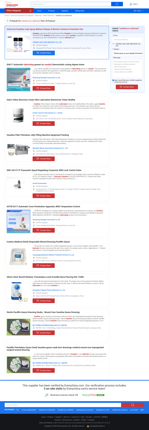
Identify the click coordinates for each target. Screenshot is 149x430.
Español (76, 420)
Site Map (89, 417)
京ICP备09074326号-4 (96, 426)
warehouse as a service (85, 410)
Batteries (38, 15)
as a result (135, 410)
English (137, 11)
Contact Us (75, 417)
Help (82, 417)
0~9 (108, 423)
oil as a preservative (29, 410)
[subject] (127, 53)
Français (57, 420)
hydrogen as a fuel (103, 410)
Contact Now (44, 53)
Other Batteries (48, 15)
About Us (66, 417)
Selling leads (79, 11)
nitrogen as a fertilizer (66, 410)
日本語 (83, 420)
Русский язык (67, 420)
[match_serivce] (113, 80)
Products (51, 11)
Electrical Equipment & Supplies (22, 15)
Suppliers (65, 11)
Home (39, 11)
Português (91, 420)
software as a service (120, 410)
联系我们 (105, 417)
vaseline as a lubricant (48, 410)
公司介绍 (97, 417)
